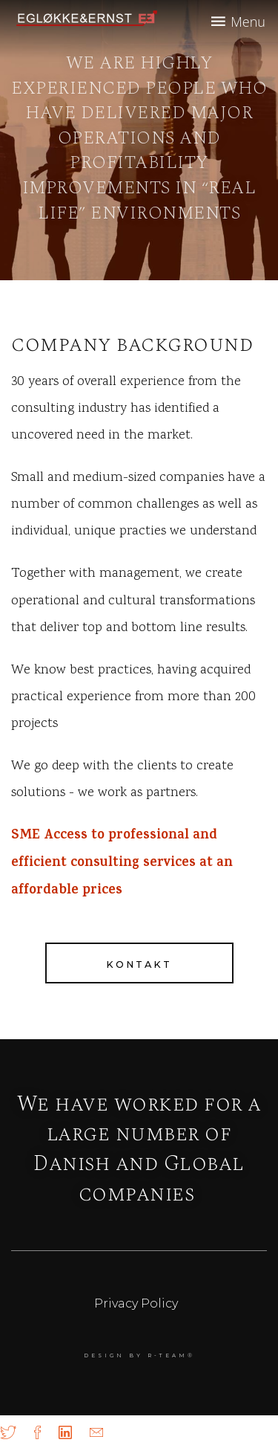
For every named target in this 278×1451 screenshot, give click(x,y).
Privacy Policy (136, 1303)
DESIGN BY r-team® (139, 1355)
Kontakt (139, 964)
